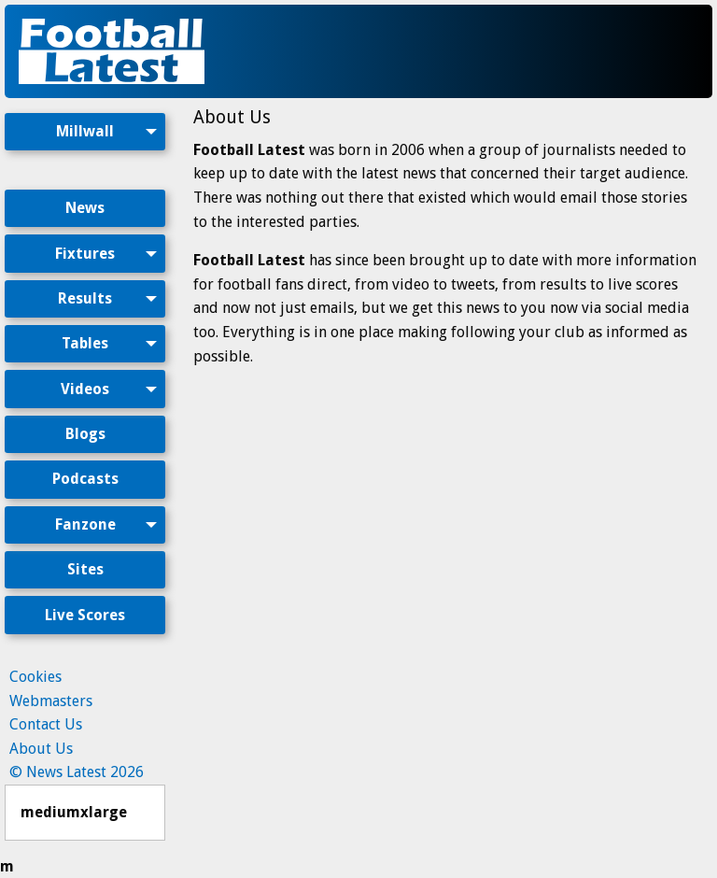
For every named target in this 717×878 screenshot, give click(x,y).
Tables (85, 343)
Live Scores (85, 615)
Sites (85, 569)
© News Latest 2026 (76, 772)
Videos (85, 389)
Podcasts (85, 479)
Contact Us (45, 724)
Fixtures (85, 253)
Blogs (85, 434)
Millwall (85, 131)
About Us (41, 749)
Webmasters (50, 701)
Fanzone (85, 524)
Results (85, 298)
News (85, 208)
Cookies (35, 677)
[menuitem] (85, 147)
